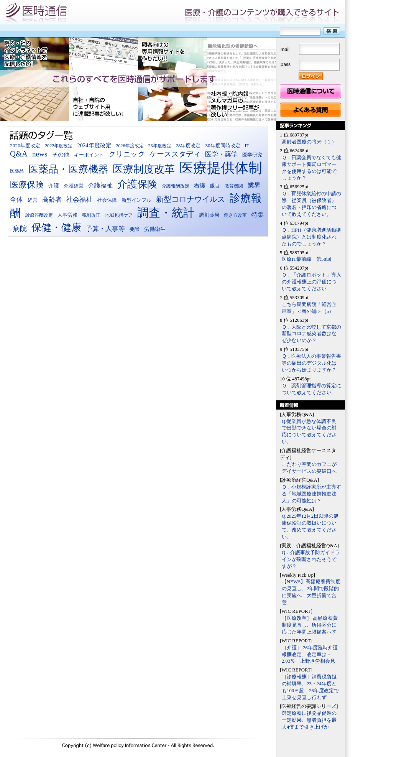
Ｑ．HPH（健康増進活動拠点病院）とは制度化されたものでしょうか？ (311, 237)
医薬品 (17, 171)
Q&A (19, 154)
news (40, 154)
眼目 (215, 186)
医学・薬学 (221, 154)
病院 (20, 228)
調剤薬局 (209, 215)
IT (247, 145)
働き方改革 (235, 215)
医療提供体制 (220, 168)
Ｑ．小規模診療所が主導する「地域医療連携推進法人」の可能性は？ (311, 494)
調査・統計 (166, 212)
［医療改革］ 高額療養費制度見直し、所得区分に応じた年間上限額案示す (310, 625)
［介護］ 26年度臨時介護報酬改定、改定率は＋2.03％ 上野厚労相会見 (310, 654)
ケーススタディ (174, 154)
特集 (257, 214)
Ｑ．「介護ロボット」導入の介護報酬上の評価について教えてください (311, 281)
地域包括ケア (119, 215)
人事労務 (67, 215)
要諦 (135, 229)
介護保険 (137, 184)
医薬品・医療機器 (68, 169)
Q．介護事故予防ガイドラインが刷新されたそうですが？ (311, 559)
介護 (53, 186)
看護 (199, 185)
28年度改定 (188, 145)
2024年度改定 (94, 145)
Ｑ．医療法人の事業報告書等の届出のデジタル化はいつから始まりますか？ (311, 363)
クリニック (126, 154)
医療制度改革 (144, 169)
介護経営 (74, 186)
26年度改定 (159, 145)
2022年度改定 (59, 145)
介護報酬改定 (175, 186)
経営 (33, 200)
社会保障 (107, 200)
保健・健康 (56, 227)
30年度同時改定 (222, 145)
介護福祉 (100, 185)
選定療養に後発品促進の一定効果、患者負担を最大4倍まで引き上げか (309, 720)
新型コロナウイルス (190, 199)
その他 (60, 154)
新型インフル (136, 200)
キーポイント (89, 155)
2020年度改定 (25, 145)
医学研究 (252, 155)
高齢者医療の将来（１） (309, 142)
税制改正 (91, 215)
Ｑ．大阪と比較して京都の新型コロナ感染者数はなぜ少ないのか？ (311, 334)
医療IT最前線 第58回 (306, 259)
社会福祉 (79, 199)
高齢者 (52, 199)
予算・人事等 (105, 228)
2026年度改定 (130, 145)
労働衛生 (155, 229)
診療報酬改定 (39, 215)
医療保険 (27, 184)
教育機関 (234, 186)
